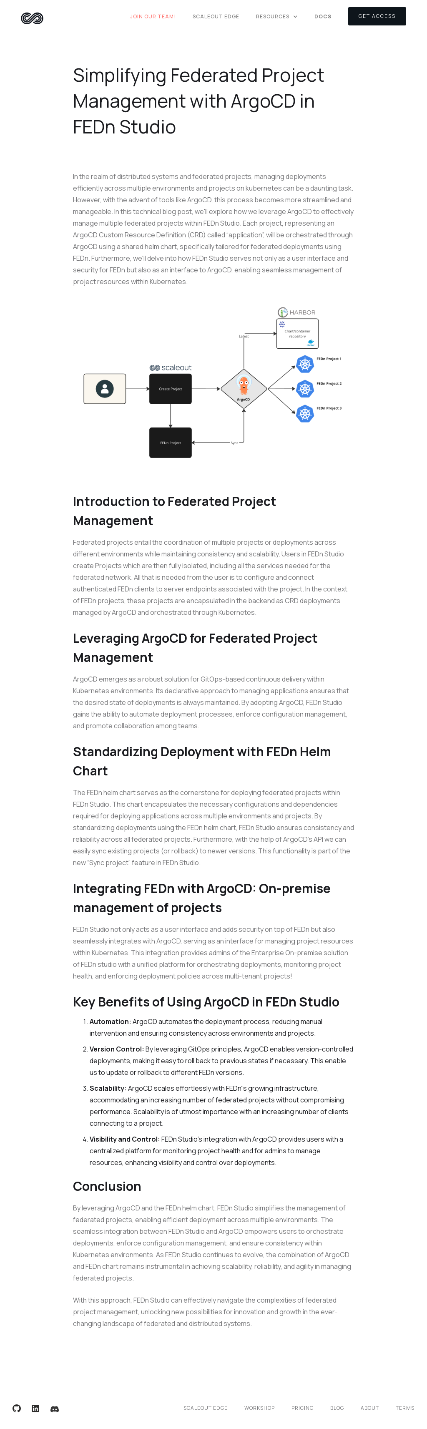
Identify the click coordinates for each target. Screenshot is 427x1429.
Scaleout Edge (216, 16)
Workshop (259, 1407)
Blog (337, 1407)
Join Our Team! (153, 16)
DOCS (323, 16)
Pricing (302, 1407)
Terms (405, 1407)
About (370, 1407)
